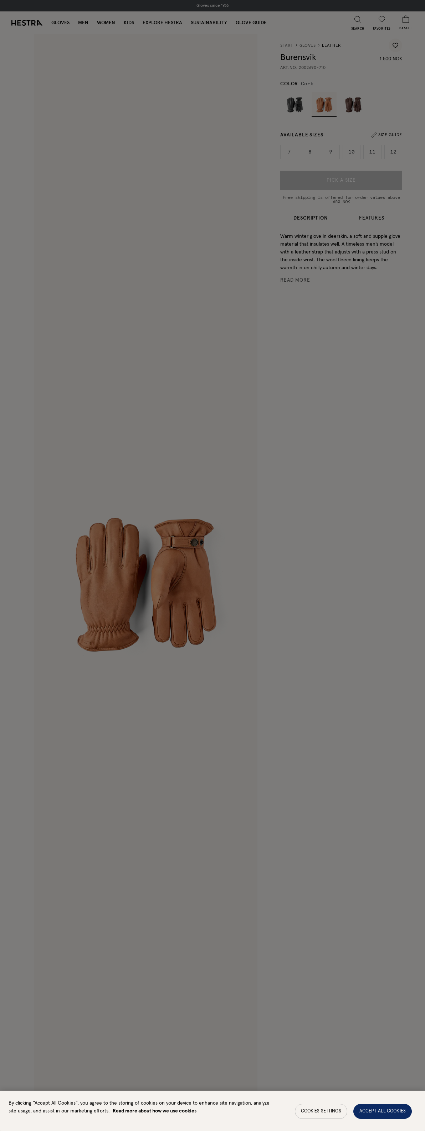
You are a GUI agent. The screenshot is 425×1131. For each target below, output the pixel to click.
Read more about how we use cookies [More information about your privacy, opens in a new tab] (154, 1117)
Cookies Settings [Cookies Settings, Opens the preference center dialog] (321, 1118)
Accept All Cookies (382, 1118)
